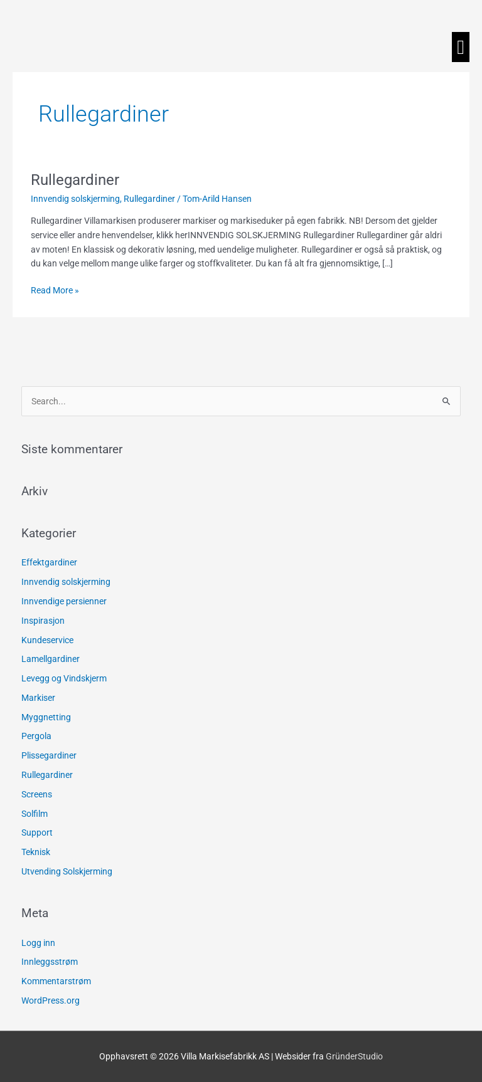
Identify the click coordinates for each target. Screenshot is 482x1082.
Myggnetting (46, 717)
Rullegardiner (75, 180)
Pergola (36, 736)
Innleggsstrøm (49, 962)
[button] (460, 47)
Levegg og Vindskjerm (64, 678)
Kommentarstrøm (56, 981)
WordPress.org (50, 1000)
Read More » (55, 289)
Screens (36, 794)
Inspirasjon (43, 621)
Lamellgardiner (50, 659)
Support (37, 832)
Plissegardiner (49, 755)
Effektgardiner (49, 562)
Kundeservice (47, 640)
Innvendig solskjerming (75, 199)
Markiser (38, 698)
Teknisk (35, 852)
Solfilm (34, 814)
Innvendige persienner (64, 601)
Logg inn (38, 943)
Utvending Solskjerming (66, 871)
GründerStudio (354, 1056)
